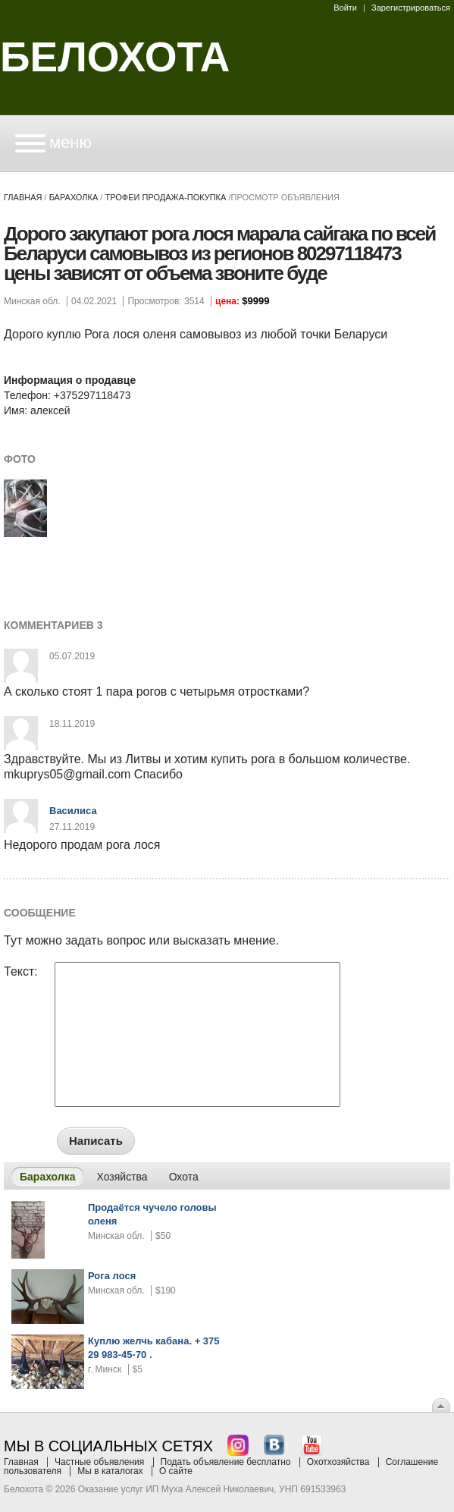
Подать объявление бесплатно (226, 1462)
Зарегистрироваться (410, 7)
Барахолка (74, 197)
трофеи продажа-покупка (165, 197)
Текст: (21, 972)
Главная (23, 197)
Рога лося (112, 1275)
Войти (345, 7)
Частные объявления (99, 1462)
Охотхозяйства (338, 1462)
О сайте (176, 1471)
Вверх (441, 1405)
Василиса (73, 810)
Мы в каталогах (109, 1471)
